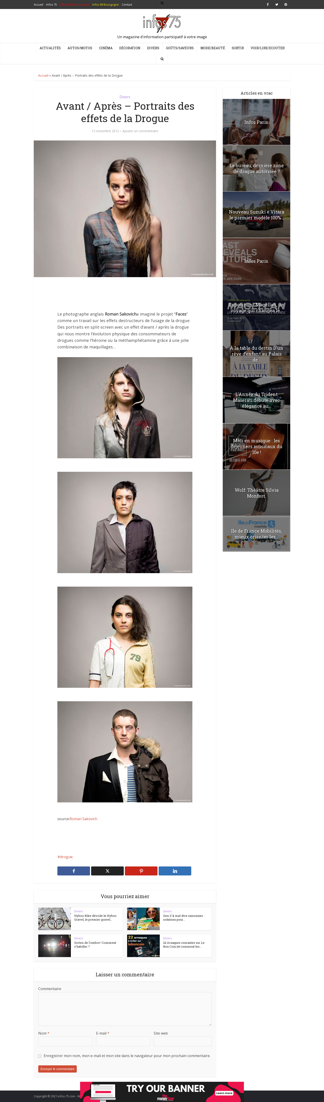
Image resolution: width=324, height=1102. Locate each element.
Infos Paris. (256, 122)
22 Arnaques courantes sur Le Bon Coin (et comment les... (184, 945)
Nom (44, 1033)
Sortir (238, 48)
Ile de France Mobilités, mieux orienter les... (256, 534)
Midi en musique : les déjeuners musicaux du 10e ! (256, 446)
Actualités (50, 48)
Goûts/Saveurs (180, 48)
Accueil (43, 75)
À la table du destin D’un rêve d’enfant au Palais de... (256, 354)
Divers (153, 48)
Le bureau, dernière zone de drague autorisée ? (257, 168)
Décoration (129, 48)
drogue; (66, 856)
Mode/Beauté (212, 48)
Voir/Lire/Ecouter (268, 48)
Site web (161, 1033)
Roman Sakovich (83, 818)
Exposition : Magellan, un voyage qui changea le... (256, 307)
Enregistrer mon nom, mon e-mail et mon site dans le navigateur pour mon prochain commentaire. (127, 1055)
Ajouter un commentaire (140, 131)
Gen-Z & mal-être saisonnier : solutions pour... (184, 918)
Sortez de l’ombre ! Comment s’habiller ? (95, 945)
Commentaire (49, 988)
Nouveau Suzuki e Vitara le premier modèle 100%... (256, 214)
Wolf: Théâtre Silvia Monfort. (257, 493)
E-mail (102, 1033)
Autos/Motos (80, 48)
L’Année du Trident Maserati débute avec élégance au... (256, 400)
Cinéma (105, 48)
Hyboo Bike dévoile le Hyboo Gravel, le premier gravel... (95, 918)
